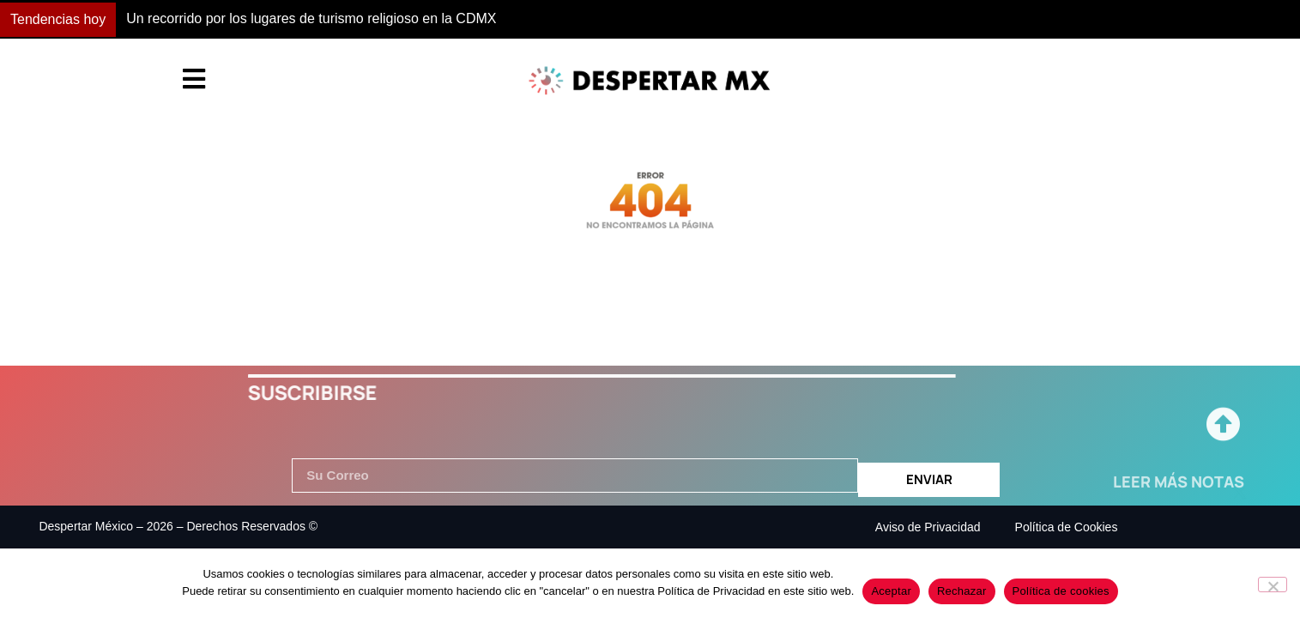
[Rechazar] (1272, 584)
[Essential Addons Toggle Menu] (194, 80)
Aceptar (891, 591)
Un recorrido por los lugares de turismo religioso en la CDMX (311, 18)
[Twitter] (1240, 510)
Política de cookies (1061, 591)
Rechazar (962, 591)
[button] (955, 20)
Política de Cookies (1066, 527)
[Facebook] (1201, 510)
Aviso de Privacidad (928, 527)
